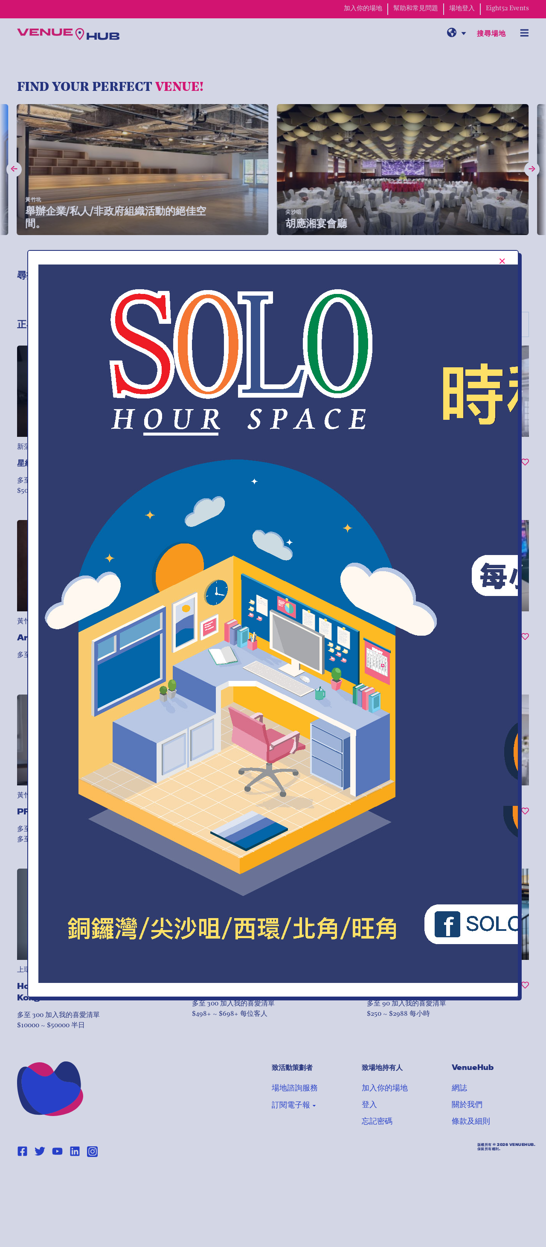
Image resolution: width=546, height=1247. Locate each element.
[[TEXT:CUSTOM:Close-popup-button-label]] (502, 261)
